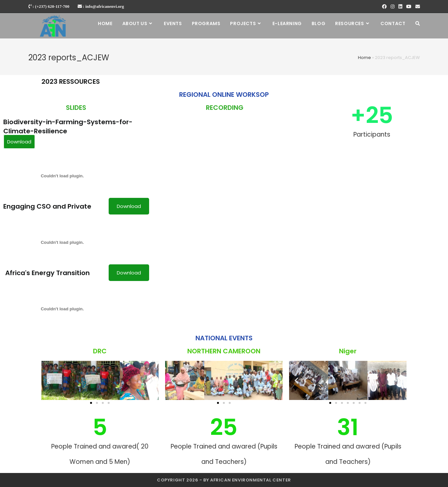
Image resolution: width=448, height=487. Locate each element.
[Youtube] (408, 6)
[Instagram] (392, 6)
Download (19, 141)
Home (364, 57)
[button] (91, 403)
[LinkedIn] (400, 6)
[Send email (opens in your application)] (416, 6)
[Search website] (417, 23)
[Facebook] (384, 6)
